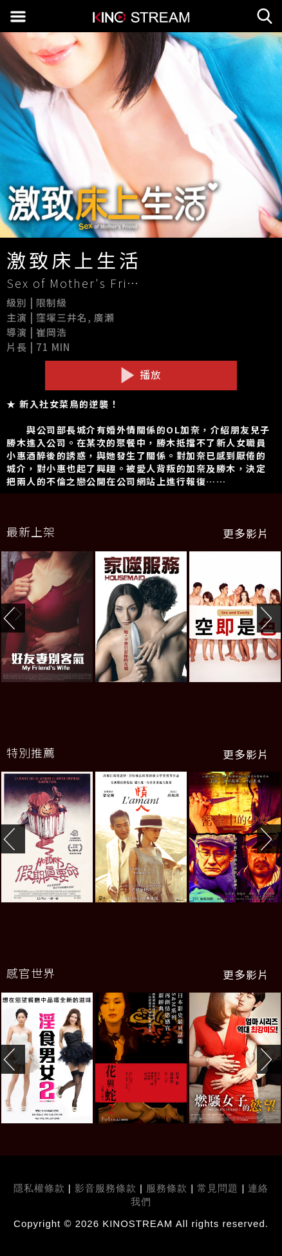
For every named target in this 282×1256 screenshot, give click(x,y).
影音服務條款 (105, 1188)
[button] (269, 618)
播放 (141, 374)
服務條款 (168, 1188)
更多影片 (246, 533)
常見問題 (217, 1188)
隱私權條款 (39, 1188)
